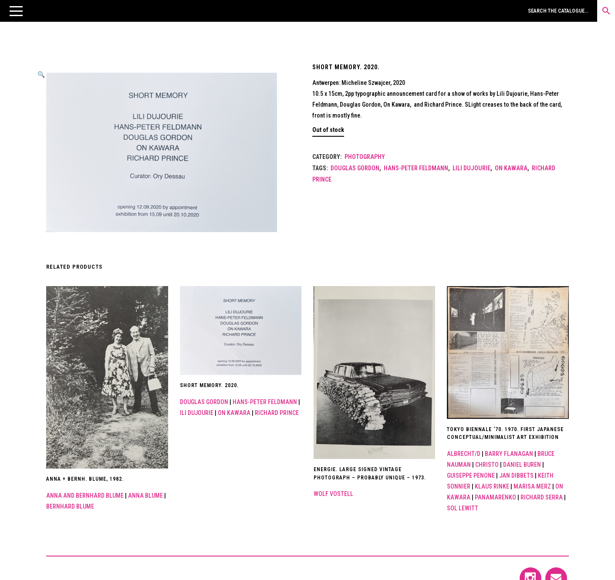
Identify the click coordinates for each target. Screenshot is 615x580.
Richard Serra (541, 497)
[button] (16, 11)
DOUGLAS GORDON (355, 168)
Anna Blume (145, 495)
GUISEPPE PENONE (471, 475)
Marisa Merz (532, 486)
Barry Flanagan (509, 453)
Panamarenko (495, 497)
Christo (487, 464)
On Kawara (511, 168)
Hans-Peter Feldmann (416, 168)
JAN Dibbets (516, 475)
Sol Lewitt (462, 508)
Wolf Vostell (333, 493)
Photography (365, 156)
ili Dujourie (196, 412)
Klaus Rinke (492, 486)
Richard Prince (277, 412)
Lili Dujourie (471, 168)
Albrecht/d (463, 453)
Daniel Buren (522, 464)
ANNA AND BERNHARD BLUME (85, 495)
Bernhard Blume (70, 506)
